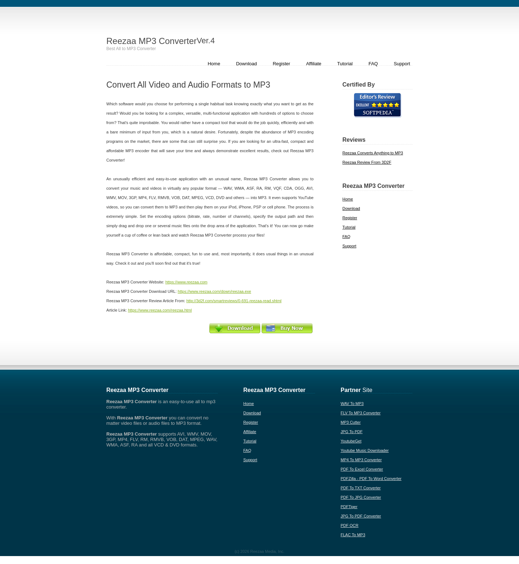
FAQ (373, 63)
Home (214, 63)
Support (402, 63)
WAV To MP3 (352, 403)
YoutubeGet (351, 441)
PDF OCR (350, 525)
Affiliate (313, 63)
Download (246, 63)
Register (281, 63)
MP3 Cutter (351, 422)
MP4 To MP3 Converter (361, 460)
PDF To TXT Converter (361, 488)
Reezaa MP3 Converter (160, 41)
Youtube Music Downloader (365, 450)
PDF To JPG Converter (361, 497)
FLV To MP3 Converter (361, 413)
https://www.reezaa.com (186, 282)
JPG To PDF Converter (361, 516)
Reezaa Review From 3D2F (366, 162)
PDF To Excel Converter (362, 469)
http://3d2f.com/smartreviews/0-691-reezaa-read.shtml (233, 301)
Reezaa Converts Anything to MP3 (372, 153)
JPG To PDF (352, 431)
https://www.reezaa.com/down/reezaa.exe (214, 291)
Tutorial (345, 63)
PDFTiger (349, 506)
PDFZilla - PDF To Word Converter (371, 478)
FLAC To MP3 (353, 535)
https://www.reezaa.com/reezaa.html (160, 310)
